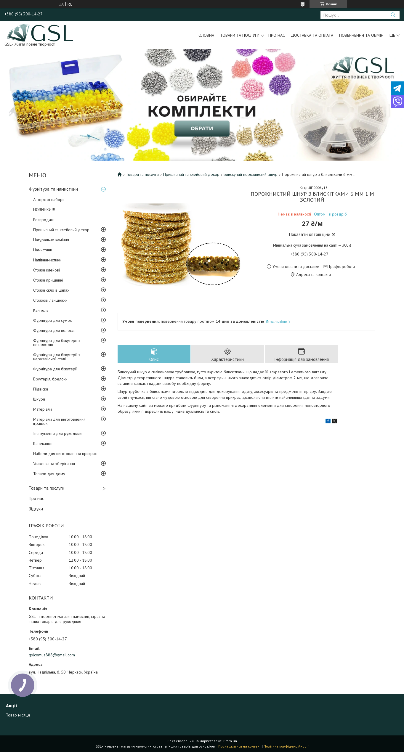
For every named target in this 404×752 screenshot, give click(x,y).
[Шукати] (393, 15)
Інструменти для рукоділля (57, 433)
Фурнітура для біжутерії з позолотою (56, 342)
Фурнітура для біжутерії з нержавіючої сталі (56, 356)
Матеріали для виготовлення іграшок (59, 421)
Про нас (276, 35)
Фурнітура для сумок (52, 320)
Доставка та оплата (312, 35)
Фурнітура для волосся (54, 330)
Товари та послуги (239, 35)
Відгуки (36, 509)
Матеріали (42, 409)
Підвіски (40, 389)
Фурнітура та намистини (53, 189)
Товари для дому (49, 473)
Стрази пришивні (48, 280)
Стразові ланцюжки (50, 300)
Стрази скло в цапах (51, 290)
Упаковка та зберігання (54, 463)
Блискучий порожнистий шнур (251, 174)
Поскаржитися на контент (239, 746)
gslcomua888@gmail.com (52, 655)
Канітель (40, 310)
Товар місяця (18, 715)
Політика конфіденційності (286, 746)
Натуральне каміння (51, 239)
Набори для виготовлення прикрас (65, 453)
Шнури (39, 399)
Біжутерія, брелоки (50, 379)
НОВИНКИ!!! (44, 209)
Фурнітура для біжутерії (55, 369)
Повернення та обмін (361, 35)
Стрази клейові (46, 270)
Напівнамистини (47, 260)
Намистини (42, 250)
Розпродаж (43, 219)
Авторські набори (49, 199)
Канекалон (42, 443)
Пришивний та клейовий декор (61, 229)
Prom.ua (230, 741)
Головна (205, 35)
